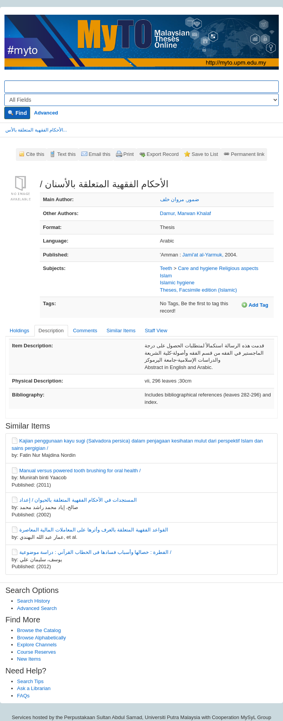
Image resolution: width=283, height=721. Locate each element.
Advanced (46, 113)
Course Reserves (36, 652)
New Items (29, 659)
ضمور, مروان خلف (179, 199)
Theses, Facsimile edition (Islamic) (198, 290)
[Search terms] (141, 86)
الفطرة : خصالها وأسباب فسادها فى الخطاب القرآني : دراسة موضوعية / (95, 552)
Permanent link (247, 154)
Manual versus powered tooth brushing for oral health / (80, 470)
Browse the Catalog (39, 630)
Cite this (35, 154)
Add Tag (254, 305)
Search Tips (30, 681)
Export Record (163, 154)
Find (17, 113)
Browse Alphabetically (41, 638)
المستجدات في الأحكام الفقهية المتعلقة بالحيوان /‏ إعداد (78, 500)
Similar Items (120, 330)
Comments (85, 330)
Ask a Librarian (34, 688)
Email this (99, 154)
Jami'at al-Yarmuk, (203, 255)
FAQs (23, 696)
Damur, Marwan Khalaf (185, 213)
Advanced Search (37, 608)
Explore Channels (37, 645)
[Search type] (141, 100)
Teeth (166, 268)
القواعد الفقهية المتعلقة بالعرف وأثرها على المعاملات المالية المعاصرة (93, 530)
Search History (33, 601)
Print (128, 154)
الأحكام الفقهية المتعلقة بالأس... (36, 130)
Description (51, 330)
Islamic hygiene (177, 282)
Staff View (156, 330)
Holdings (19, 330)
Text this (66, 154)
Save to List (205, 154)
